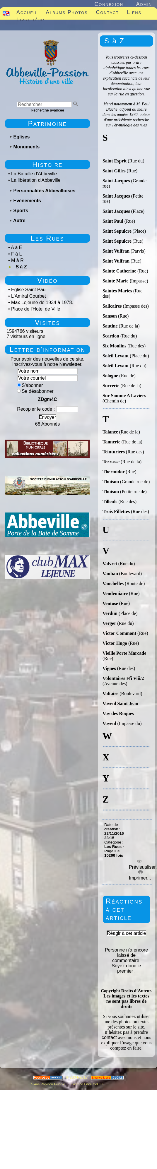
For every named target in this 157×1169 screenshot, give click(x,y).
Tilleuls (110, 501)
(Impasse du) (122, 723)
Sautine (110, 325)
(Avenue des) (115, 683)
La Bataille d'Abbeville (34, 173)
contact (109, 1037)
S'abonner (30, 385)
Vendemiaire (115, 593)
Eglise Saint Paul (29, 289)
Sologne (111, 375)
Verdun (111, 613)
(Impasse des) (136, 306)
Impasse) (139, 280)
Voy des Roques (118, 713)
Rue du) (126, 623)
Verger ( (111, 623)
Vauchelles (113, 583)
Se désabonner (35, 391)
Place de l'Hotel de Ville (35, 308)
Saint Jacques (117, 180)
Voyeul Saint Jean (120, 703)
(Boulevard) (130, 573)
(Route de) (134, 583)
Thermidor (114, 471)
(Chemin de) (124, 398)
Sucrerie (111, 385)
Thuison (111, 491)
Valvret (110, 563)
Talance (111, 431)
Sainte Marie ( (117, 280)
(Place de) (128, 613)
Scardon (111, 335)
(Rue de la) (129, 325)
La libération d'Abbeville (36, 180)
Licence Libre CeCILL (88, 1084)
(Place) (137, 211)
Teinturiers (114, 451)
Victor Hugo (115, 643)
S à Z (21, 266)
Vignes (110, 668)
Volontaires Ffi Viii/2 (123, 678)
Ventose (111, 603)
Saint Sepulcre (118, 231)
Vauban (111, 573)
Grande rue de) (136, 481)
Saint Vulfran (117, 250)
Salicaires (113, 306)
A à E (16, 247)
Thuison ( (112, 481)
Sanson (110, 315)
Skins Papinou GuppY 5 (50, 1084)
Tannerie (111, 441)
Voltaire (110, 693)
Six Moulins (115, 345)
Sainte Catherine (120, 270)
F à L (16, 253)
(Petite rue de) (133, 491)
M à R (17, 260)
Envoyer (47, 417)
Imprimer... (139, 875)
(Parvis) (138, 250)
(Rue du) (135, 160)
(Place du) (139, 355)
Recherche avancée (47, 110)
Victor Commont (119, 633)
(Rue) (132, 170)
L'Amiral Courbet (28, 296)
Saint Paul (113, 221)
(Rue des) (136, 345)
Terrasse (112, 461)
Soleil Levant (116, 355)
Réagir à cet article (126, 933)
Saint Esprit (115, 160)
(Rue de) (127, 375)
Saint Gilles (115, 170)
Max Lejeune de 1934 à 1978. (42, 302)
